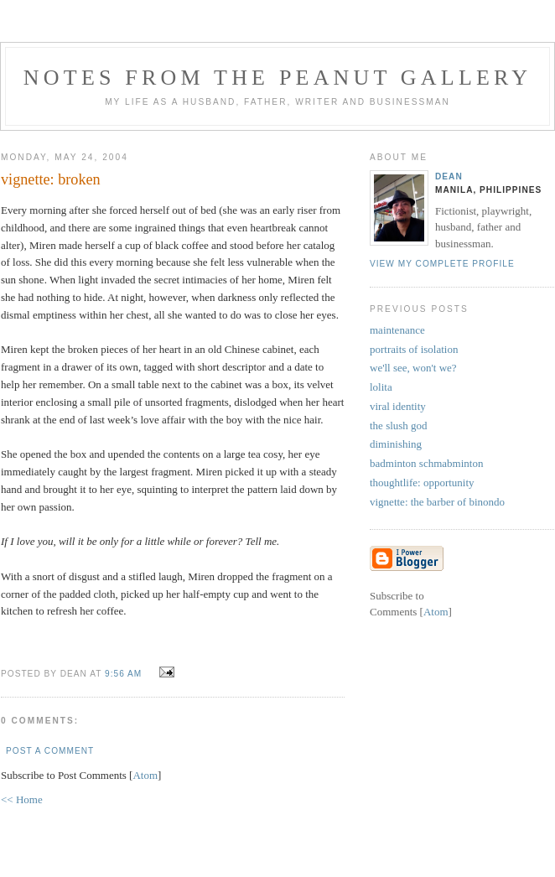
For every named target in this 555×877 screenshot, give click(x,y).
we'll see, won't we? (413, 367)
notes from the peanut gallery (277, 77)
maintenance (397, 330)
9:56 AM (125, 673)
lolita (381, 387)
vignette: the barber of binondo (437, 502)
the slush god (399, 425)
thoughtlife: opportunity (422, 482)
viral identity (398, 406)
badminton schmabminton (426, 463)
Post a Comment (50, 750)
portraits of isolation (414, 349)
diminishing (396, 444)
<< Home (22, 799)
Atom (145, 775)
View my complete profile (442, 263)
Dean (449, 176)
